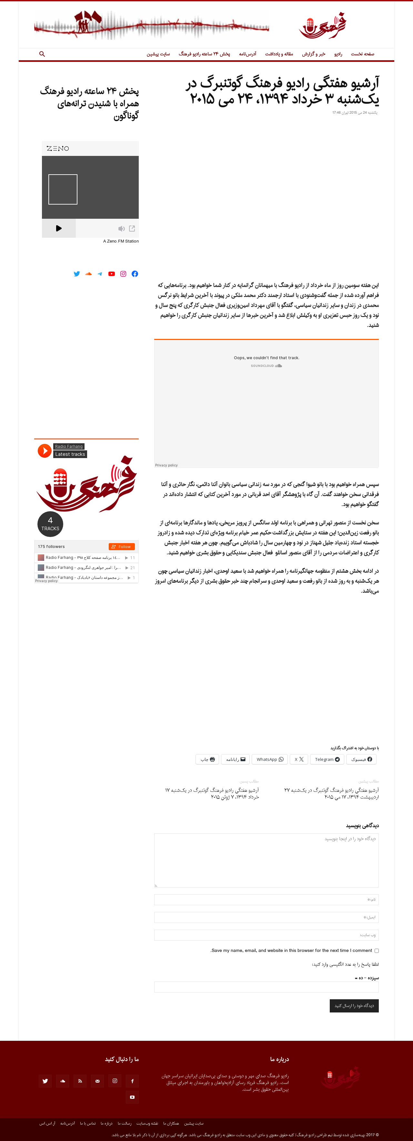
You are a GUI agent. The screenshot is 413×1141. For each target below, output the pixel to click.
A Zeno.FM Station (121, 241)
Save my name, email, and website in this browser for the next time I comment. (291, 950)
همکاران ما (171, 1124)
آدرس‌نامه (247, 54)
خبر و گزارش (313, 54)
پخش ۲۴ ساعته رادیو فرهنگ (204, 54)
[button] (42, 55)
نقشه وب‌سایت (147, 1124)
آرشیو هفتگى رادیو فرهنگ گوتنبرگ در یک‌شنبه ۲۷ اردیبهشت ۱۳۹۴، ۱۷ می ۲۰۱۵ (331, 794)
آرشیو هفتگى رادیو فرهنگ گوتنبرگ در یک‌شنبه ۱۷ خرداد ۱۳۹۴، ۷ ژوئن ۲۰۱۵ (212, 794)
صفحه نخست (362, 54)
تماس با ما (88, 1124)
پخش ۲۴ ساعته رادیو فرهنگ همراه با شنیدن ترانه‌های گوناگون (89, 104)
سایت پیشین (158, 54)
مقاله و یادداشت (279, 54)
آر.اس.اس (47, 1124)
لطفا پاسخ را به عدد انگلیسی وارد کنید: (345, 964)
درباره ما (107, 1124)
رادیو (338, 54)
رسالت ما (124, 1124)
